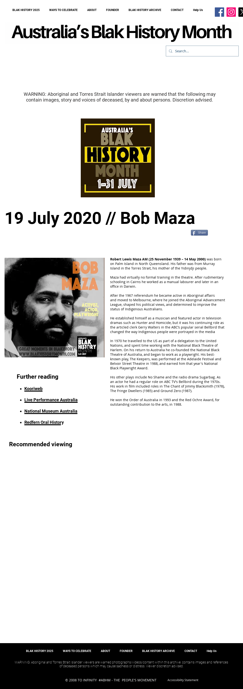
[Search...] (201, 51)
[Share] (199, 233)
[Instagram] (231, 12)
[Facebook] (219, 12)
